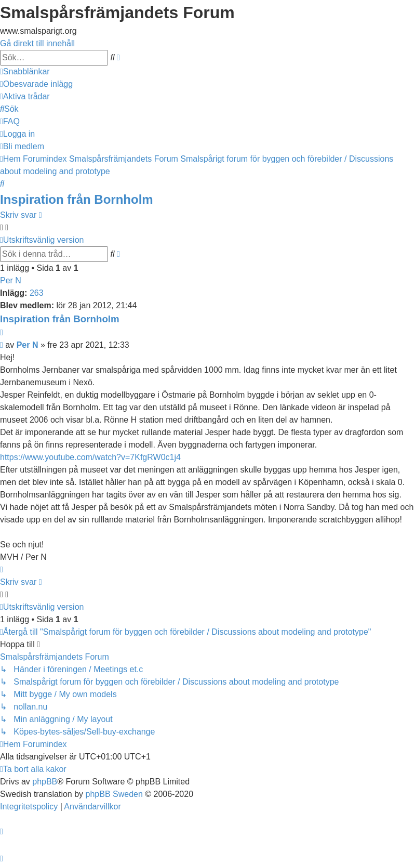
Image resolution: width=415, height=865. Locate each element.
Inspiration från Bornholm (76, 199)
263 (37, 293)
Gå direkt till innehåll (37, 43)
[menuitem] (36, 84)
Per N (10, 280)
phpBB (44, 781)
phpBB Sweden (114, 794)
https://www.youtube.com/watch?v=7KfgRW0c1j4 (90, 457)
